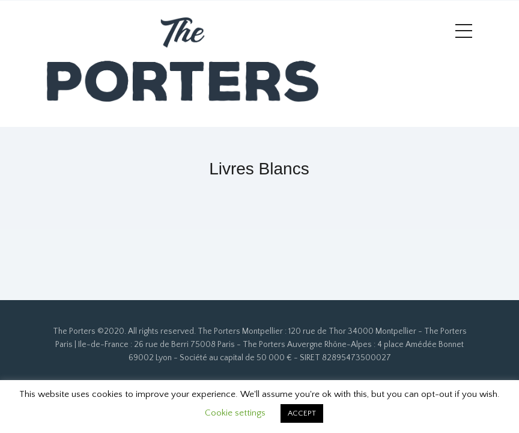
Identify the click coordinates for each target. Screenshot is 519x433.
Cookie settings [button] (235, 413)
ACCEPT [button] (302, 413)
